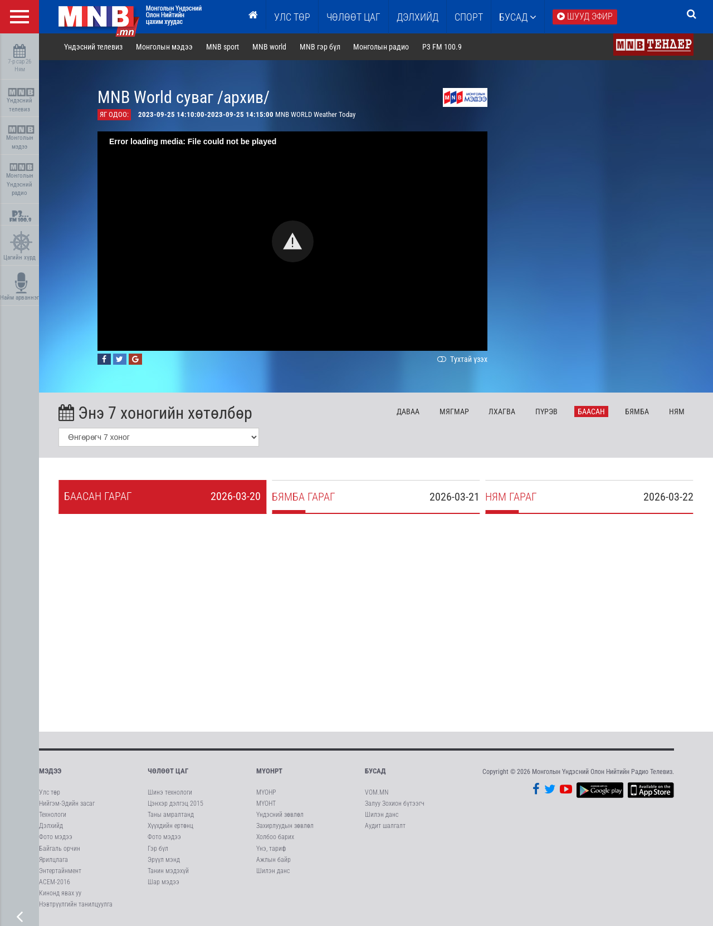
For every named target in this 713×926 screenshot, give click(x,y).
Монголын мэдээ (21, 137)
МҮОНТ (266, 803)
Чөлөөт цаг (168, 771)
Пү (546, 411)
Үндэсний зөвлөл (280, 815)
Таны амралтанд (171, 815)
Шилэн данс (273, 871)
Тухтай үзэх (461, 359)
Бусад (517, 17)
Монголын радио (381, 46)
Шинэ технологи (170, 792)
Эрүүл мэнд (164, 860)
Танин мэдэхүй (168, 871)
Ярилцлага (53, 860)
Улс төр (292, 17)
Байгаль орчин (59, 848)
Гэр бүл (158, 848)
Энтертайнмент (60, 871)
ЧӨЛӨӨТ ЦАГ (353, 17)
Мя (454, 411)
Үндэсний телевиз (21, 100)
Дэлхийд (417, 17)
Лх (502, 411)
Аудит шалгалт (385, 826)
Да (408, 411)
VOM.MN (376, 792)
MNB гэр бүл (320, 46)
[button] (293, 241)
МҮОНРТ (269, 771)
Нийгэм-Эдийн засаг (67, 803)
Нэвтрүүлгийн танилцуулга (76, 904)
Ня (677, 411)
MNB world (269, 46)
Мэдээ (50, 771)
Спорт (469, 17)
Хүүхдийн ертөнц (170, 826)
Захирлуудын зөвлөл (285, 826)
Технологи (52, 815)
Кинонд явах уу (60, 893)
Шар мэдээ (163, 882)
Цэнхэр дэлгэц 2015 (175, 803)
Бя (637, 411)
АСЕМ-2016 (54, 882)
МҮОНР (266, 792)
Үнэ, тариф (271, 848)
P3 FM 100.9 (442, 46)
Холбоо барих (275, 837)
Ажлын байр (273, 860)
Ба (591, 411)
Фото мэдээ (55, 837)
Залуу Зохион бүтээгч (394, 803)
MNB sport (222, 46)
